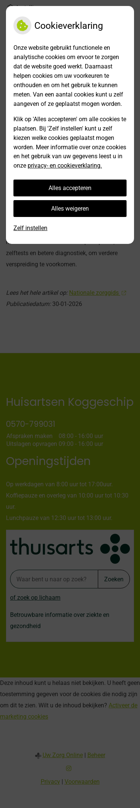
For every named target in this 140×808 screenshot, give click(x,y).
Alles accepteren (70, 188)
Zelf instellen (30, 228)
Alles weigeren (70, 208)
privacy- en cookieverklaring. (65, 165)
